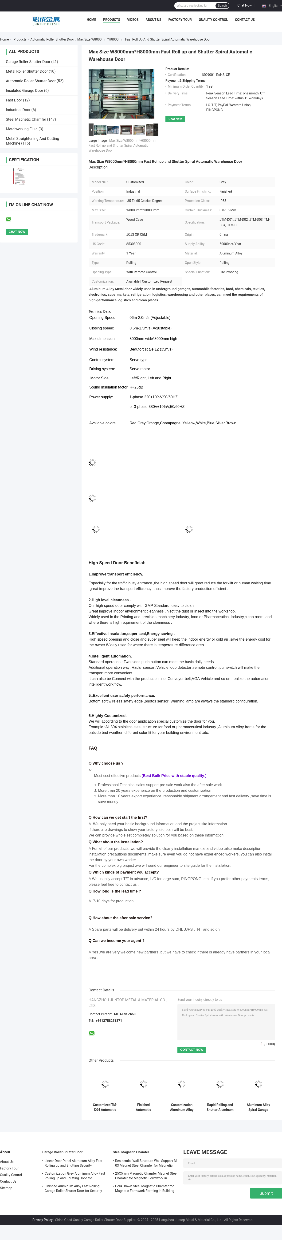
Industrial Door (18, 110)
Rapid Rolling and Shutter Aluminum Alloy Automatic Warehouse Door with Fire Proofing (220, 1107)
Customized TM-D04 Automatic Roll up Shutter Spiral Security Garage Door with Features (105, 1107)
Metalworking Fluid (22, 129)
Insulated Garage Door (24, 90)
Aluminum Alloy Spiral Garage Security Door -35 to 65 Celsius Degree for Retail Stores (258, 1107)
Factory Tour (180, 20)
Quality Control (213, 20)
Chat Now (244, 5)
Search (222, 5)
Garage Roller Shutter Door (28, 62)
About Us (153, 20)
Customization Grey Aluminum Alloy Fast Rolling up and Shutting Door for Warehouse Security (75, 1176)
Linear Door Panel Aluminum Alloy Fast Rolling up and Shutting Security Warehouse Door (73, 1164)
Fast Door (14, 100)
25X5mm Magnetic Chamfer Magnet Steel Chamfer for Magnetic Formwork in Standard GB (146, 1176)
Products (111, 20)
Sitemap (6, 1188)
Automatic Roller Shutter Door (52, 39)
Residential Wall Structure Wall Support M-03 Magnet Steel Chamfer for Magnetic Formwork (146, 1164)
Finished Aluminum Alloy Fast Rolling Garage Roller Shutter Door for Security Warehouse (73, 1189)
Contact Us (245, 20)
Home (91, 20)
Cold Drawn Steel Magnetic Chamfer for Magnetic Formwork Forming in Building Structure (144, 1189)
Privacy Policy (42, 1220)
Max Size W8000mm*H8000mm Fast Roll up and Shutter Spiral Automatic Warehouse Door (122, 145)
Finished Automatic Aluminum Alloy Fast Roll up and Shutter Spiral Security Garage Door (143, 1107)
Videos (133, 20)
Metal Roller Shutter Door (27, 71)
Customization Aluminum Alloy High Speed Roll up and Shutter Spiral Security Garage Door (182, 1107)
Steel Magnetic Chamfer (26, 119)
